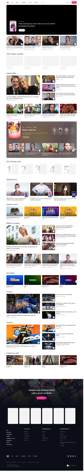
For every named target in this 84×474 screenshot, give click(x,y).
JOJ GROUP (10, 448)
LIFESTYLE (27, 429)
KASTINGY (10, 443)
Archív (17, 2)
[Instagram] (70, 459)
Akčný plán (62, 445)
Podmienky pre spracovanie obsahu (11, 465)
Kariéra (61, 440)
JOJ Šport (36, 2)
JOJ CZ (8, 446)
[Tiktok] (75, 459)
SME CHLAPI (26, 435)
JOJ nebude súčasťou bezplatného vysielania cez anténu (68, 443)
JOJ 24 (30, 2)
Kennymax (11, 469)
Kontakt (38, 465)
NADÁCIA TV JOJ (12, 441)
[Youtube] (73, 459)
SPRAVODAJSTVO (46, 429)
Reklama (61, 433)
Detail (26, 137)
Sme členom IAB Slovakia (31, 465)
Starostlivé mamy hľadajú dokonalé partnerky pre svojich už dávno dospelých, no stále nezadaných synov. (35, 134)
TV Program (23, 2)
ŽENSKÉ (26, 431)
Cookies (18, 465)
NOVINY (44, 431)
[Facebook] (68, 459)
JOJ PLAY (9, 433)
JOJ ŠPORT (10, 436)
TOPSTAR (26, 433)
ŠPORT (43, 435)
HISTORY (26, 440)
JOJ (7, 430)
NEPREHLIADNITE (64, 429)
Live (12, 2)
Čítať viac (22, 30)
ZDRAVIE (26, 438)
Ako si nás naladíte (63, 435)
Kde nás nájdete (63, 438)
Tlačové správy (63, 431)
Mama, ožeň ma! (29, 130)
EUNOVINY (44, 440)
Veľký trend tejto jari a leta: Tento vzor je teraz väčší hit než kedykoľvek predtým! (37, 25)
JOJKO (8, 438)
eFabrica (19, 469)
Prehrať (42, 397)
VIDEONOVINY (45, 438)
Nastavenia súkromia (24, 465)
